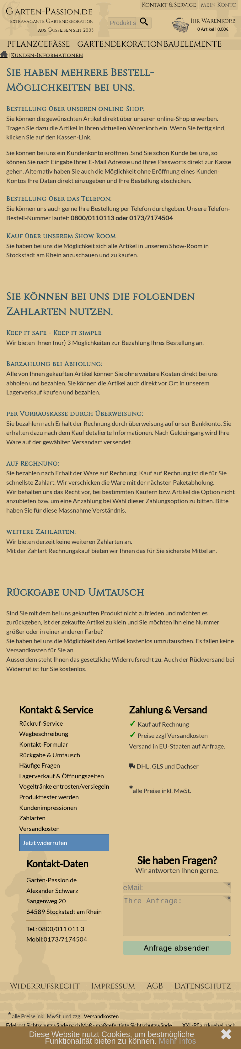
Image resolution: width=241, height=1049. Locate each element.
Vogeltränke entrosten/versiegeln (64, 786)
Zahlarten (32, 818)
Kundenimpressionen (48, 807)
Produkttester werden (49, 797)
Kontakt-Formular (43, 744)
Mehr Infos (177, 1040)
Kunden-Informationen (47, 55)
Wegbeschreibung (43, 733)
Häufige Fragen (39, 765)
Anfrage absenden (177, 948)
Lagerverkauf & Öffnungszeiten (61, 776)
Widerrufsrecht (45, 986)
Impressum (113, 986)
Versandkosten (39, 828)
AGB (155, 986)
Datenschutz (202, 986)
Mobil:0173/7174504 (56, 939)
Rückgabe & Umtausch (49, 755)
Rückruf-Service (41, 723)
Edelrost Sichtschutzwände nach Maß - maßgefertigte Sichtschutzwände (89, 1025)
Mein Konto (219, 5)
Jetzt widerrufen (45, 842)
